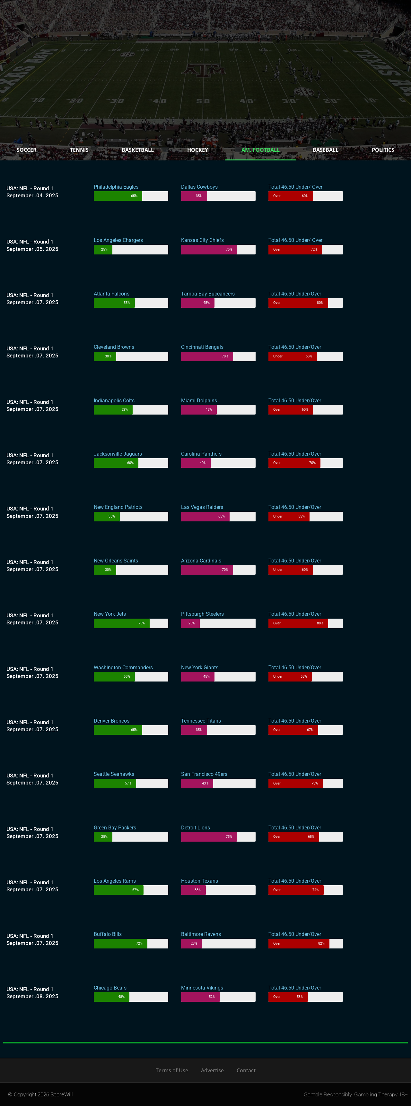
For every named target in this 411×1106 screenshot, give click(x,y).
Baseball (325, 149)
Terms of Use (172, 1070)
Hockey (197, 149)
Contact (246, 1070)
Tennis (79, 149)
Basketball (138, 149)
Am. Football (260, 149)
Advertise (212, 1070)
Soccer (27, 149)
